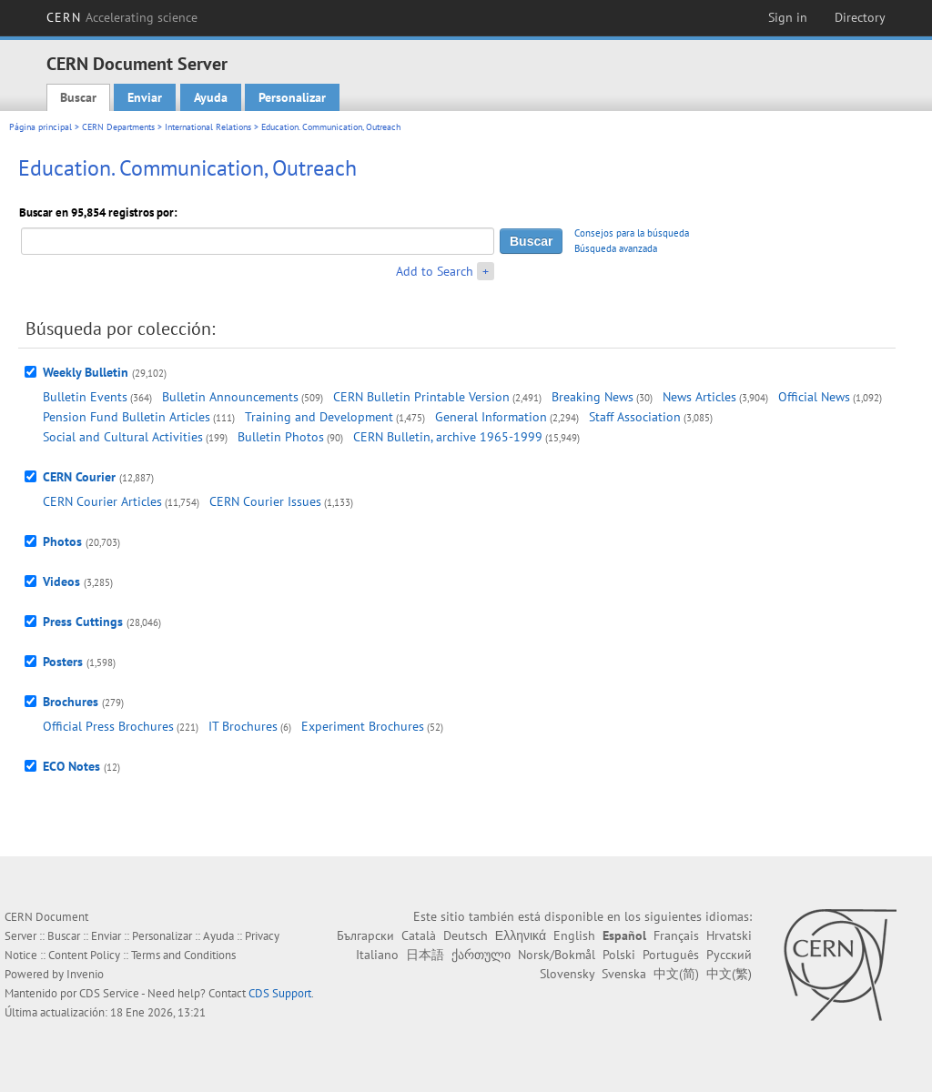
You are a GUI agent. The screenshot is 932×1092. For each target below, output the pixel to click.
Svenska (624, 974)
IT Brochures (243, 726)
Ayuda (211, 97)
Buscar (78, 97)
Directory (860, 17)
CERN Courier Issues (265, 501)
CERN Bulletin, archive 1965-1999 (447, 437)
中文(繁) (729, 974)
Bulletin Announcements (230, 397)
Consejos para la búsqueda (631, 233)
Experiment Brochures (362, 726)
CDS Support (279, 993)
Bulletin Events (85, 397)
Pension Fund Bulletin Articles (126, 417)
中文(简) (676, 974)
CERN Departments (118, 127)
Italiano (377, 954)
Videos (61, 581)
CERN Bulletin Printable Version (421, 397)
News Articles (699, 397)
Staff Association (635, 417)
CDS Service (109, 993)
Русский (729, 954)
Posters (63, 661)
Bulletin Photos (281, 437)
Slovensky (567, 974)
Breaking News (592, 397)
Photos (62, 541)
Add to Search (434, 271)
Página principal (40, 127)
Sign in (787, 17)
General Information (491, 417)
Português (671, 954)
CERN (122, 17)
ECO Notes (71, 766)
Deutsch (465, 935)
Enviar (144, 97)
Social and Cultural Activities (123, 437)
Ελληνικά (520, 935)
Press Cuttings (83, 621)
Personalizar (292, 97)
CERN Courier (79, 477)
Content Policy (84, 955)
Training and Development (319, 417)
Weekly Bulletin (85, 372)
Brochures (70, 701)
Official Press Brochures (108, 726)
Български (365, 935)
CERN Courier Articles (102, 501)
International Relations (208, 127)
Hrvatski (729, 935)
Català (418, 935)
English (574, 935)
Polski (619, 954)
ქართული (481, 954)
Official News (814, 397)
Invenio (85, 974)
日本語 (425, 954)
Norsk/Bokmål (556, 954)
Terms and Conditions (183, 955)
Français (676, 935)
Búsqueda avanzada (615, 248)
